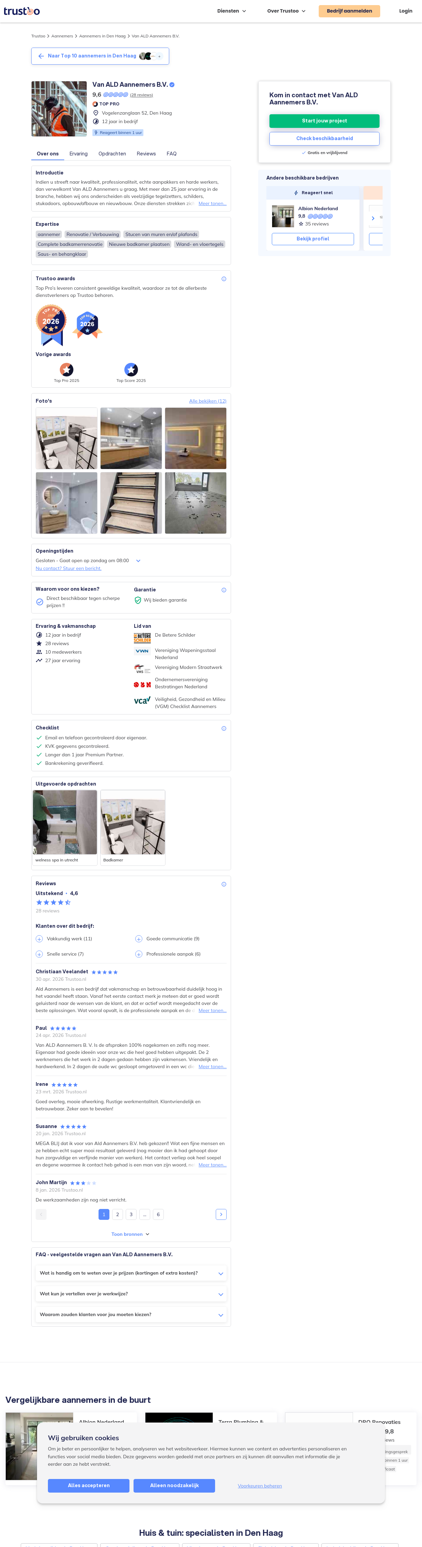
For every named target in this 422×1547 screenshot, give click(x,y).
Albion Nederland (318, 208)
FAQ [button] (172, 153)
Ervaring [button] (79, 153)
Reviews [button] (146, 153)
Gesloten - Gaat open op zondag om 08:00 (89, 561)
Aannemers (62, 35)
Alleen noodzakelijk (174, 1485)
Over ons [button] (48, 153)
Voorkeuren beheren (260, 1486)
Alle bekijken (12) (208, 401)
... (144, 1214)
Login (405, 10)
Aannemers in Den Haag (102, 35)
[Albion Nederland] (283, 216)
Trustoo (38, 35)
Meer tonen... (213, 203)
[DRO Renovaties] (380, 216)
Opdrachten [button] (112, 153)
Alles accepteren (89, 1485)
